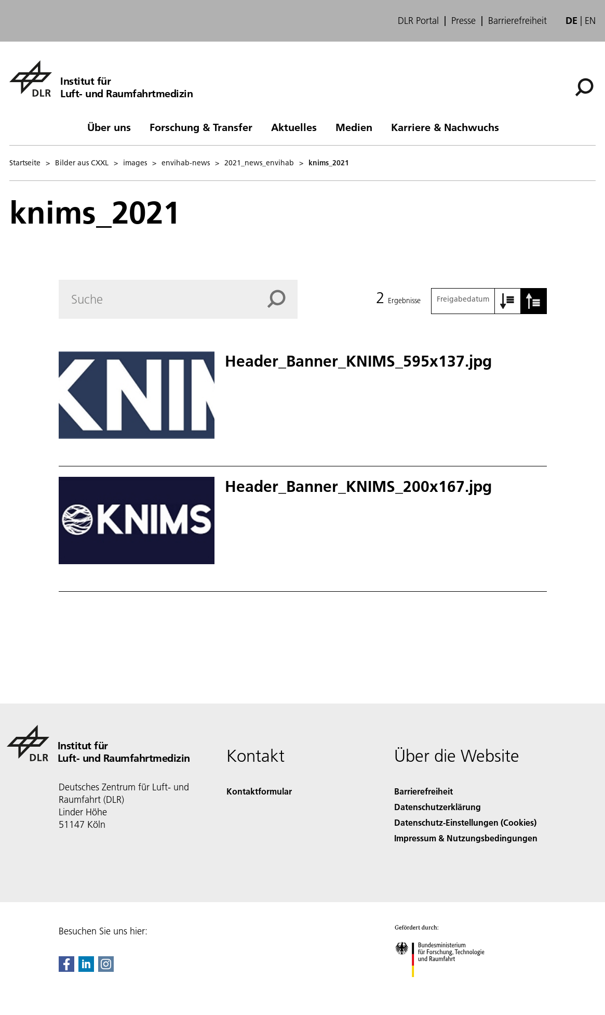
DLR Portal (418, 21)
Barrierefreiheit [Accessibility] (423, 791)
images (135, 162)
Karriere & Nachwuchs (445, 127)
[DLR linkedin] (86, 968)
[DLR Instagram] (106, 968)
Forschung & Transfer (201, 127)
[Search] (178, 299)
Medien (353, 127)
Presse (463, 21)
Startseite (25, 162)
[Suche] (584, 87)
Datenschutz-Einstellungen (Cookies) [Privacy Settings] (465, 822)
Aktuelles (294, 127)
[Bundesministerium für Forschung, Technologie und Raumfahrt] (445, 986)
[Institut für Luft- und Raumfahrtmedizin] (101, 78)
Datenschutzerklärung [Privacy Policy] (437, 806)
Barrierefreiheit (517, 21)
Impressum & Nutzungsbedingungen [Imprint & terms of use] (465, 837)
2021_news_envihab (259, 162)
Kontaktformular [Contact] (259, 791)
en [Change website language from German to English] (590, 21)
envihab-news (186, 162)
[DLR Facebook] (66, 968)
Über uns (109, 127)
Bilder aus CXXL (82, 162)
